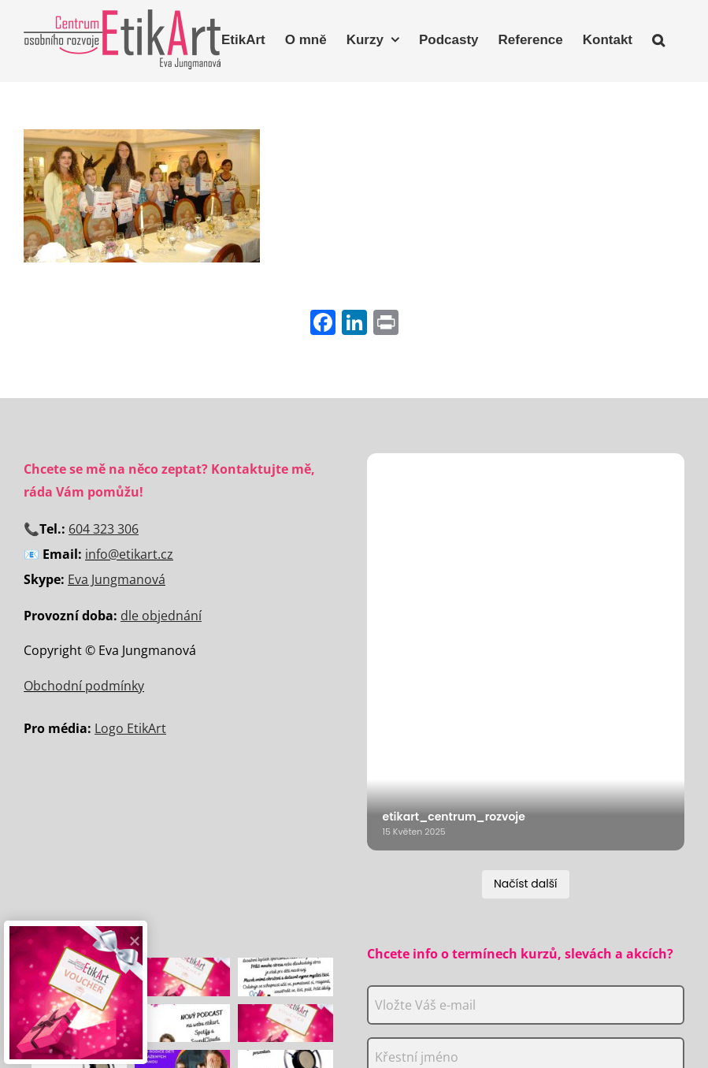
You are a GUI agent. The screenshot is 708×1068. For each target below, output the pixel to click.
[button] (658, 38)
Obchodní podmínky (84, 685)
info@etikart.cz (129, 554)
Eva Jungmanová (116, 579)
